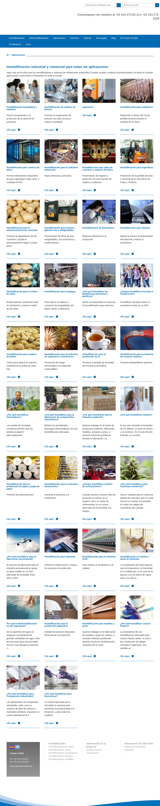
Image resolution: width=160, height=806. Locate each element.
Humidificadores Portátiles (61, 746)
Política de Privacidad (134, 734)
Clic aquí (13, 117)
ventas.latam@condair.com (21, 754)
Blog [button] (113, 25)
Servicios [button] (74, 25)
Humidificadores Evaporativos (63, 740)
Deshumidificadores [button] (38, 25)
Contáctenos (15, 32)
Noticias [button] (88, 25)
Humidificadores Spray (60, 737)
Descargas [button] (101, 25)
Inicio (28, 32)
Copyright (129, 737)
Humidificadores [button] (17, 25)
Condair (24, 7)
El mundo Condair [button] (129, 25)
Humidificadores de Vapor (61, 734)
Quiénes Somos (94, 737)
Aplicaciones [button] (59, 25)
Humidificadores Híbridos (61, 743)
